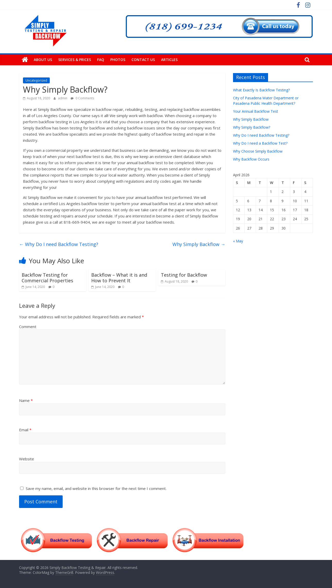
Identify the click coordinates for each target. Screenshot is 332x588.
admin (63, 98)
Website (26, 458)
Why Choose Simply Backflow (258, 151)
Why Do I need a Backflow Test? (260, 143)
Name (26, 400)
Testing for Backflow (184, 275)
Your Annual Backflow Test (255, 111)
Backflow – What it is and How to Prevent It (119, 278)
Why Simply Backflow (198, 244)
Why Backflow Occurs (251, 159)
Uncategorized (36, 80)
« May (238, 241)
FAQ (100, 59)
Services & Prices (74, 59)
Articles (169, 59)
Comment (27, 326)
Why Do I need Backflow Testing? (58, 244)
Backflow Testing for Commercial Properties (47, 278)
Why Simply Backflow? (251, 127)
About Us (43, 59)
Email (25, 429)
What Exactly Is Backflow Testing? (261, 89)
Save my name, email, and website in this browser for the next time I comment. (96, 488)
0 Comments (82, 98)
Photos (117, 59)
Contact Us (143, 59)
